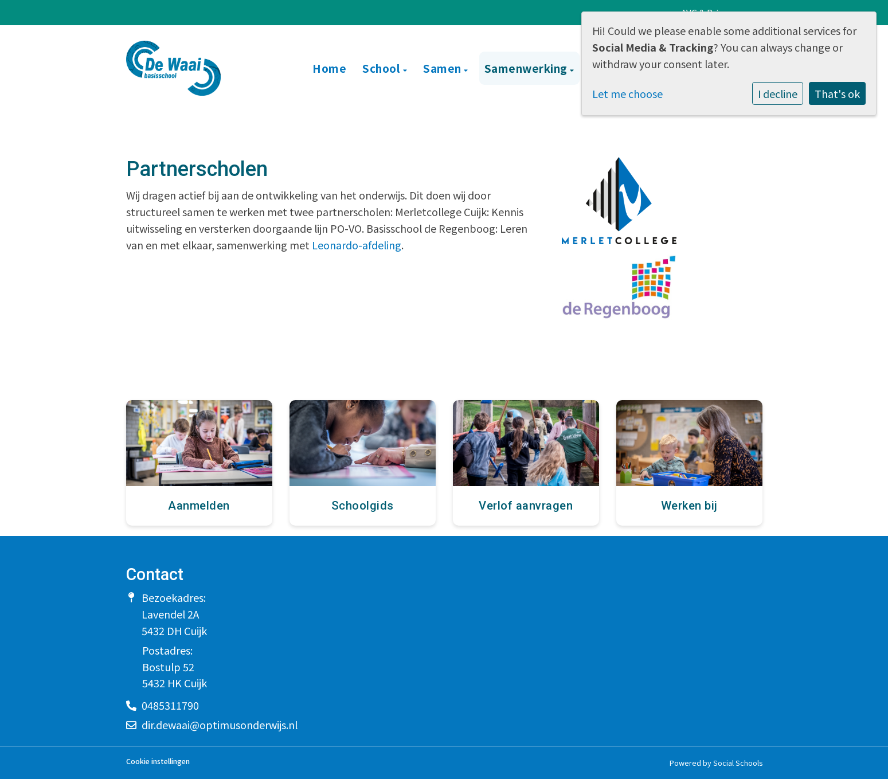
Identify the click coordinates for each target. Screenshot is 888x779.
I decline (777, 93)
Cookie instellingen (158, 761)
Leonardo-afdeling (356, 244)
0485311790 (170, 705)
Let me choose (627, 93)
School (382, 68)
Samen (443, 68)
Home (329, 68)
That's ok (837, 93)
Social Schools (737, 762)
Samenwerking (527, 68)
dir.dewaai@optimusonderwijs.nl (220, 724)
